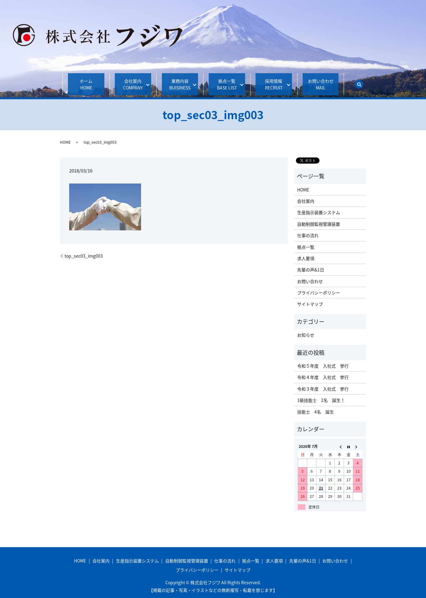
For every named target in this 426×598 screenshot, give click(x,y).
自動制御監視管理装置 (318, 217)
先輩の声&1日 (310, 263)
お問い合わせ (321, 80)
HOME (65, 135)
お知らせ (305, 328)
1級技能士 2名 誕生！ (321, 394)
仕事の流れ (308, 229)
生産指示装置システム (318, 206)
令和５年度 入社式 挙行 (323, 359)
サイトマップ (310, 297)
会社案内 (131, 80)
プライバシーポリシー (318, 286)
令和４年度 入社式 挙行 (323, 371)
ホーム (86, 80)
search (359, 80)
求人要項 (305, 251)
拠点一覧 (225, 80)
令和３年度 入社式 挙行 (323, 382)
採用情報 (272, 80)
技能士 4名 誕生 (315, 405)
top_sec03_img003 (84, 249)
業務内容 (178, 80)
